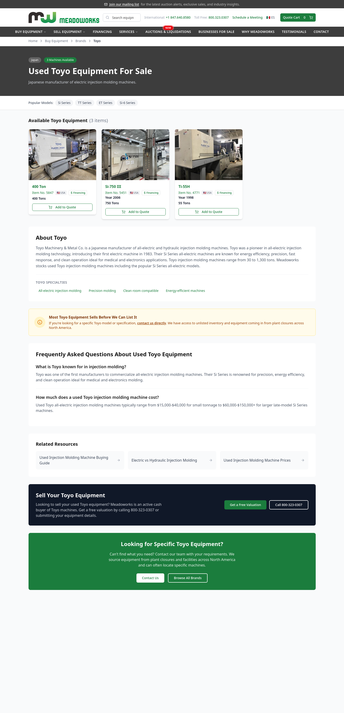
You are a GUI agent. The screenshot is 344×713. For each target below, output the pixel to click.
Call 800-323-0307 (288, 505)
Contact (321, 31)
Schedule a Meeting (247, 17)
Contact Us (150, 578)
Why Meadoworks (258, 31)
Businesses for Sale (216, 31)
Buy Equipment (30, 31)
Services (128, 31)
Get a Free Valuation (245, 505)
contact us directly (151, 323)
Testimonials (294, 31)
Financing (102, 31)
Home (33, 41)
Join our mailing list (124, 4)
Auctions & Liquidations (168, 30)
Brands (80, 41)
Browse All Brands (188, 578)
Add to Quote (62, 207)
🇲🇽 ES (270, 17)
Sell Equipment (69, 31)
